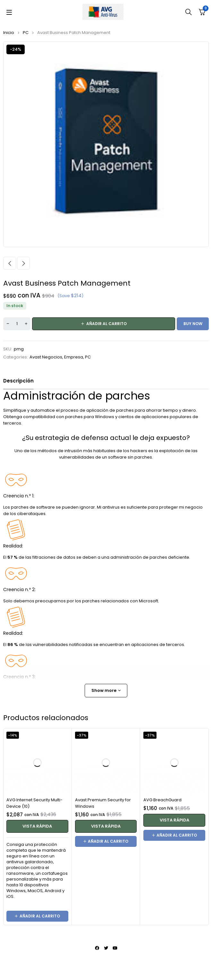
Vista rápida (37, 826)
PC (26, 33)
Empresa (73, 357)
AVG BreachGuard (162, 800)
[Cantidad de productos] (16, 323)
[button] (37, 916)
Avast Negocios (46, 357)
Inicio (8, 33)
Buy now (192, 323)
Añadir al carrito (106, 323)
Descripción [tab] (18, 380)
